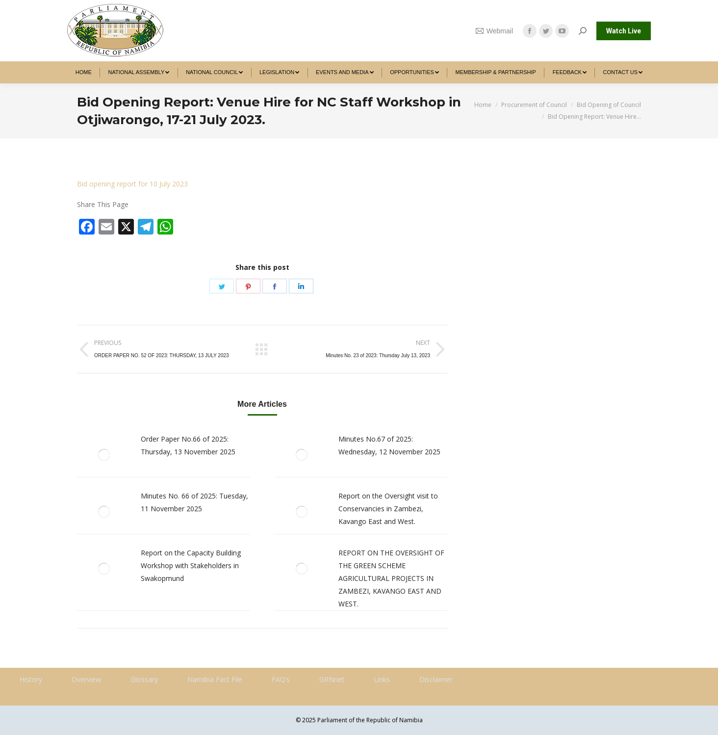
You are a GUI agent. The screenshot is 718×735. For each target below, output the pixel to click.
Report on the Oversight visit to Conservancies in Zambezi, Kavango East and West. (388, 508)
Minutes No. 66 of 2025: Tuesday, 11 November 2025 (194, 502)
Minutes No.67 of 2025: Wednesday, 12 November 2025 (389, 445)
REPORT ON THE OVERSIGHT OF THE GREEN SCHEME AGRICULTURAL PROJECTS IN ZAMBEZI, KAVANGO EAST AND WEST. (391, 578)
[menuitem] (83, 72)
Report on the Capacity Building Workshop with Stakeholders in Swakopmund (191, 565)
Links (382, 679)
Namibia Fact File (214, 679)
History (31, 679)
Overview (86, 679)
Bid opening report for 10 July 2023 (132, 183)
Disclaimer (436, 679)
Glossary (144, 679)
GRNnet (331, 679)
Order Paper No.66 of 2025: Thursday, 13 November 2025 (188, 445)
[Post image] (104, 454)
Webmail (494, 31)
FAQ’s (281, 679)
